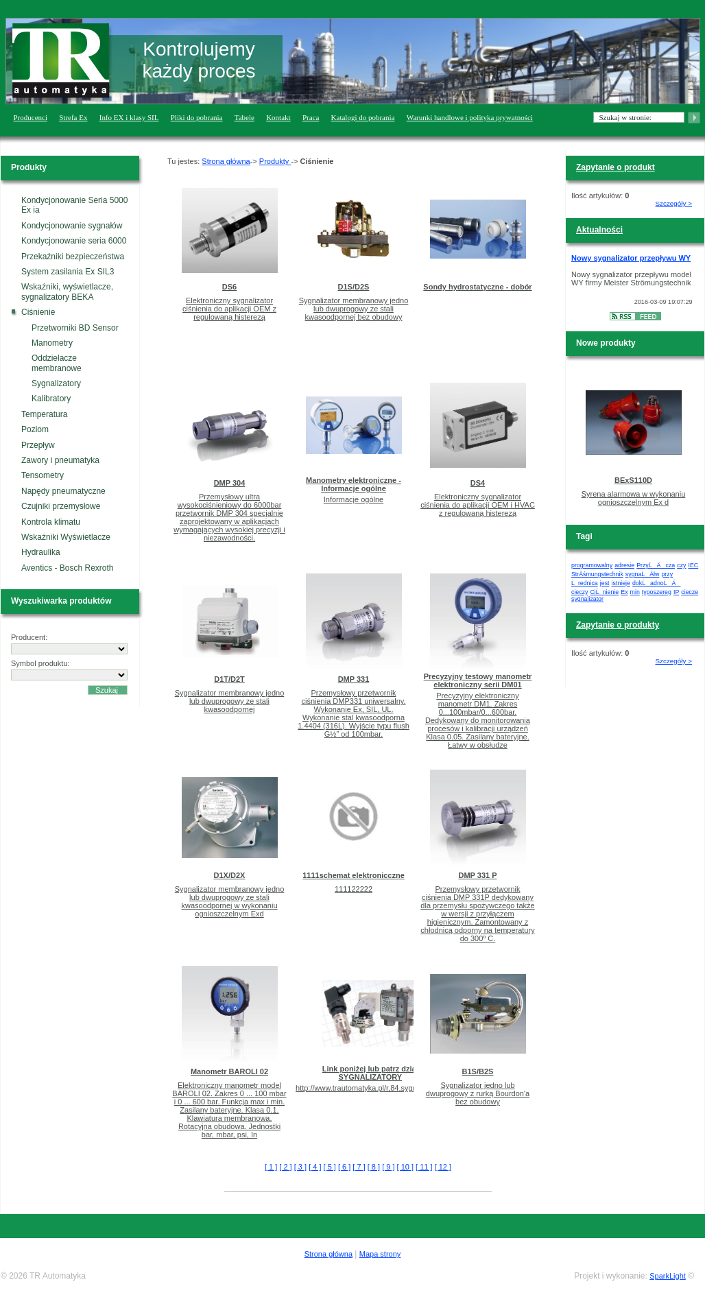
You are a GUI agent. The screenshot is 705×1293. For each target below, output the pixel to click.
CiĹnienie (604, 592)
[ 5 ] (330, 1167)
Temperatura (44, 414)
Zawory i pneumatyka (60, 460)
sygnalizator (587, 598)
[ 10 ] (405, 1167)
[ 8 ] (374, 1167)
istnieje (621, 583)
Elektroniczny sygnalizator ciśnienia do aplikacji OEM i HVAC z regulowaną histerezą (477, 505)
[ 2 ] (285, 1167)
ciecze (689, 592)
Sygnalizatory (56, 383)
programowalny (591, 565)
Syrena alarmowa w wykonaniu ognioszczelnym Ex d (634, 498)
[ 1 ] (271, 1167)
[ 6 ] (344, 1167)
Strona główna (226, 161)
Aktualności (599, 230)
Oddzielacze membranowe (57, 362)
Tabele (244, 117)
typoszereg (656, 592)
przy (667, 574)
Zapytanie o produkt (615, 167)
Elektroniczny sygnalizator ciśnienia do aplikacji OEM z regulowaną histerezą (229, 308)
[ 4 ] (315, 1167)
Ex (624, 592)
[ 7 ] (358, 1167)
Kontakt (278, 117)
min (635, 592)
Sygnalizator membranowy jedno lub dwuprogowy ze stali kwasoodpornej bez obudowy (354, 308)
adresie (624, 565)
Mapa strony (380, 1254)
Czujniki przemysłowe (60, 506)
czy (681, 565)
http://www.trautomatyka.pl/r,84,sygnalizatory (370, 1088)
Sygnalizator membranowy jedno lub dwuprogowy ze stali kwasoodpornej (230, 701)
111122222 (353, 889)
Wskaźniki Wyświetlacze (65, 537)
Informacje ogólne (353, 499)
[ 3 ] (300, 1167)
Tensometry (42, 475)
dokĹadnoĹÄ (656, 583)
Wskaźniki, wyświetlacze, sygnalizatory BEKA (67, 291)
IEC (694, 565)
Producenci (30, 117)
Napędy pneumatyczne (63, 491)
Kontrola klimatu (50, 522)
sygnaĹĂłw (642, 574)
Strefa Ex (73, 117)
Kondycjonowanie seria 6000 (73, 241)
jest (605, 583)
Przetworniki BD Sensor (75, 328)
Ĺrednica (584, 583)
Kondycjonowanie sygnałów (71, 225)
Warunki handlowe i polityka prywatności (470, 117)
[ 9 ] (388, 1167)
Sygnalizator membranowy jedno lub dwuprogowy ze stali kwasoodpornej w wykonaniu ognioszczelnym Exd (230, 901)
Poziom (35, 429)
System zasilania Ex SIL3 (67, 271)
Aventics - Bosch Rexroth (67, 568)
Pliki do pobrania (197, 117)
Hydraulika (40, 552)
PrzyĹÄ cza (655, 565)
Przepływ (38, 445)
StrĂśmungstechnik (597, 574)
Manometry (52, 343)
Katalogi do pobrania (363, 117)
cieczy (579, 592)
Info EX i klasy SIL (129, 117)
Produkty (275, 161)
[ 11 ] (424, 1167)
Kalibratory (51, 398)
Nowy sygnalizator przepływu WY (631, 258)
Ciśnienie (38, 312)
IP (676, 592)
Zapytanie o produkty (617, 625)
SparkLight (667, 1276)
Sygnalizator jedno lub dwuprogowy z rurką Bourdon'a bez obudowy (477, 1093)
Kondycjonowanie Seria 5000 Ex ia (74, 205)
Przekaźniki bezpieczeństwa (72, 256)
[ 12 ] (443, 1167)
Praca (310, 117)
